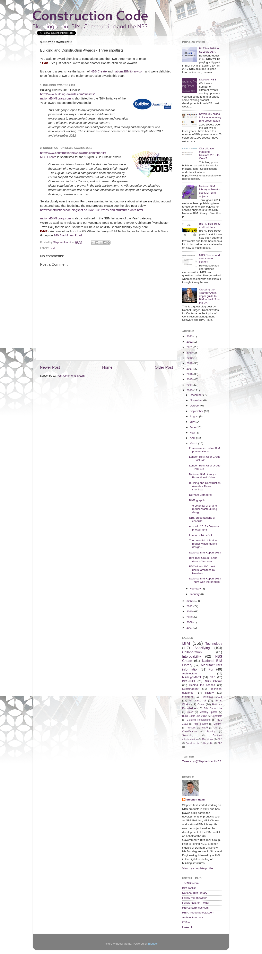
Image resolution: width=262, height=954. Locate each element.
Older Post (164, 367)
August (194, 416)
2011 (189, 606)
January (195, 594)
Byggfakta (208, 743)
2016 (189, 374)
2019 (189, 357)
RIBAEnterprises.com (195, 907)
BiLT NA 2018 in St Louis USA (209, 50)
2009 (189, 617)
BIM (52, 248)
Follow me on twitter (194, 897)
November (196, 400)
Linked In (187, 927)
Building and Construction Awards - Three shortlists (205, 486)
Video (204, 727)
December (196, 394)
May (193, 432)
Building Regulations (199, 719)
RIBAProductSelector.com (198, 912)
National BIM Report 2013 (205, 552)
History (209, 692)
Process (191, 727)
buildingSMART (191, 677)
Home (107, 367)
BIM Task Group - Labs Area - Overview (203, 559)
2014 (189, 384)
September (197, 411)
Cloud (190, 712)
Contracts (216, 716)
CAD (213, 677)
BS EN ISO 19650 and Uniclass (210, 225)
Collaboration (192, 652)
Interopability (191, 656)
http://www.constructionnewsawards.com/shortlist (73, 153)
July (192, 421)
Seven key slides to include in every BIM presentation (210, 117)
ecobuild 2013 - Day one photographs (204, 528)
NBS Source (200, 723)
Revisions (207, 739)
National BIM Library (194, 892)
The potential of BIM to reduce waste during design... (203, 509)
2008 (189, 622)
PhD (220, 743)
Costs (201, 704)
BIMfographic (197, 500)
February (196, 588)
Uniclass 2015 (212, 696)
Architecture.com (192, 917)
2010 (189, 611)
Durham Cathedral (200, 494)
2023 (189, 336)
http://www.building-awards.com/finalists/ (67, 94)
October (195, 405)
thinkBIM (187, 696)
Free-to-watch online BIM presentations (204, 450)
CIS (215, 727)
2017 (189, 368)
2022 (189, 341)
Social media (192, 743)
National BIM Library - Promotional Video (202, 476)
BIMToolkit (188, 681)
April (193, 437)
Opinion (217, 723)
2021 (189, 347)
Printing (211, 731)
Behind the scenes (202, 684)
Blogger (153, 943)
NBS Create (98, 71)
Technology (213, 643)
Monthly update (208, 712)
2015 (189, 379)
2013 (189, 390)
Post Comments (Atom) (71, 375)
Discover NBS (207, 79)
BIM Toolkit (189, 888)
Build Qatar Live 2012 (194, 716)
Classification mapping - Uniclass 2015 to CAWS (209, 153)
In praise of (197, 700)
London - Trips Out (200, 535)
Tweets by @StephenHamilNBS (201, 761)
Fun (211, 669)
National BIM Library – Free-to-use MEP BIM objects (209, 191)
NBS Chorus (213, 681)
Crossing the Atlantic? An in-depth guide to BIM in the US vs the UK (209, 296)
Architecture (189, 673)
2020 (189, 352)
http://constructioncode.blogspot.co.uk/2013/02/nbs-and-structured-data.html (91, 210)
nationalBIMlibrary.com (128, 71)
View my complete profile (197, 868)
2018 (189, 363)
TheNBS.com (190, 883)
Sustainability (190, 688)
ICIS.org (187, 922)
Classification (189, 731)
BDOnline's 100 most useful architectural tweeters (202, 570)
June (193, 427)
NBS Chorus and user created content (209, 258)
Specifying (202, 648)
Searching (187, 735)
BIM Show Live (213, 708)
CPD (219, 739)
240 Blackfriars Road (68, 235)
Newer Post (50, 367)
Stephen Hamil (196, 799)
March (194, 443)
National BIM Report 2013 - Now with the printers (205, 580)
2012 (189, 600)
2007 (189, 627)
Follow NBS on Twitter (195, 902)
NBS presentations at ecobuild (202, 519)
